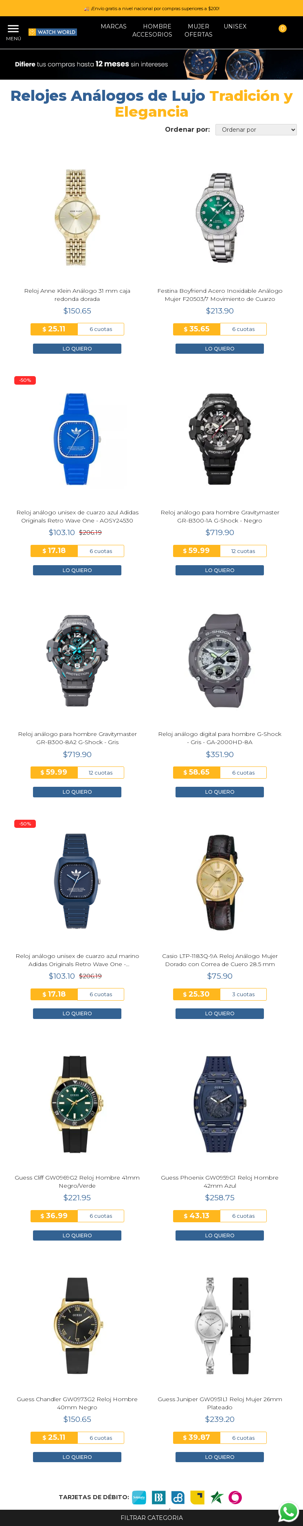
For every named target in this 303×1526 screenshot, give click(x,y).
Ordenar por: (187, 129)
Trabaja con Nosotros (151, 1345)
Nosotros (151, 1320)
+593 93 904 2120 (151, 1461)
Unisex (235, 26)
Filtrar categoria (152, 1518)
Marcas (114, 26)
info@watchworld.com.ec (152, 1469)
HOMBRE (157, 26)
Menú (12, 38)
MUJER (198, 26)
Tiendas (151, 1333)
